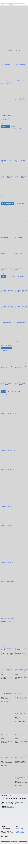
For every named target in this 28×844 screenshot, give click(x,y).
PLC (14, 348)
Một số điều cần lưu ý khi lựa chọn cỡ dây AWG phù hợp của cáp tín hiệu (7, 648)
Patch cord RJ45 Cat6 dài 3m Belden (8, 450)
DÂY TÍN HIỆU (4, 350)
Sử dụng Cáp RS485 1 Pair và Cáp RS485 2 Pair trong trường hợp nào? (7, 693)
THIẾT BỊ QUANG (4, 123)
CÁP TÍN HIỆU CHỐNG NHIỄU (7, 273)
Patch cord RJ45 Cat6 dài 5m (6, 543)
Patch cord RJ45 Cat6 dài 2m (6, 506)
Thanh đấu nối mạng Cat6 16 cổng (7, 618)
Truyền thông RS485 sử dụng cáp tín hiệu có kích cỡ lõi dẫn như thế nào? (20, 648)
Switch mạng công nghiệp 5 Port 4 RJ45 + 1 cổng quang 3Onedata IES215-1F (20, 383)
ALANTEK (9, 276)
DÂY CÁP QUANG (4, 200)
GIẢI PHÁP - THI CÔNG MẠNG (14, 50)
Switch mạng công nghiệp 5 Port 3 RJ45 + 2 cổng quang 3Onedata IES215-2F (6, 383)
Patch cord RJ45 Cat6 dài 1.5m (7, 562)
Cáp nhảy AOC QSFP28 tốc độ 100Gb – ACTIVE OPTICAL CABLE (7, 160)
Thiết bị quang (17, 391)
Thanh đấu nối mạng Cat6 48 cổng (7, 599)
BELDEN (3, 276)
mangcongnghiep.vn (9, 807)
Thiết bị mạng (10, 391)
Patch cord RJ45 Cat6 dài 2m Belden (8, 431)
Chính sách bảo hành (19, 831)
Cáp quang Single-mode (6, 205)
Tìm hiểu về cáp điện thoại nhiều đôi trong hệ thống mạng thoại (7, 757)
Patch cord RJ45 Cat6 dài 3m (6, 525)
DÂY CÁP (4, 391)
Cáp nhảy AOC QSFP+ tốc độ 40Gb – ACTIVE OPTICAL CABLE (20, 160)
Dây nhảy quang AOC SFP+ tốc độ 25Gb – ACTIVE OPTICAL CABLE (6, 177)
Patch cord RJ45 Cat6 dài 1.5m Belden (8, 413)
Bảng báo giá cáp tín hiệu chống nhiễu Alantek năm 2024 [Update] (21, 340)
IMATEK (14, 276)
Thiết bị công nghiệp (6, 394)
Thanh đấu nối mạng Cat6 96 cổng (7, 581)
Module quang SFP (5, 126)
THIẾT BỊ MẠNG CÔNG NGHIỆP (7, 345)
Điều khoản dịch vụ (18, 829)
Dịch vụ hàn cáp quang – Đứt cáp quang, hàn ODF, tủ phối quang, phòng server (6, 82)
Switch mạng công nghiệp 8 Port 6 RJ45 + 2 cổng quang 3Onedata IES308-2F (6, 366)
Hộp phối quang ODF (16, 128)
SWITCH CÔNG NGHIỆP (7, 348)
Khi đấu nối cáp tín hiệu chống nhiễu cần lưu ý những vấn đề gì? (21, 671)
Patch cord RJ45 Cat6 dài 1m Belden (8, 469)
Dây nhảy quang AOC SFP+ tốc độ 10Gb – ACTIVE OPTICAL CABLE (20, 177)
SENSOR (19, 348)
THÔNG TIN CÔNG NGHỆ (6, 621)
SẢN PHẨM (3, 389)
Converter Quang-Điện (6, 128)
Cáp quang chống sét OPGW (7, 203)
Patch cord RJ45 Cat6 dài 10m (7, 487)
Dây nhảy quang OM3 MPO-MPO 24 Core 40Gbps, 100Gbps (6, 195)
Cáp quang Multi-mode (19, 203)
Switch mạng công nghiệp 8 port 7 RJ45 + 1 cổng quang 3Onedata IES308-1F (20, 366)
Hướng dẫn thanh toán (19, 832)
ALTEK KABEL (21, 276)
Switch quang (13, 126)
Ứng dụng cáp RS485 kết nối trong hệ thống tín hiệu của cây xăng (7, 671)
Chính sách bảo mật (19, 828)
